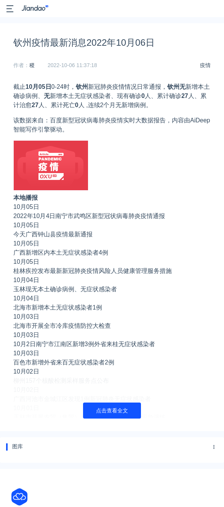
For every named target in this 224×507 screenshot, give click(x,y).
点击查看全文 (112, 411)
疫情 (205, 65)
